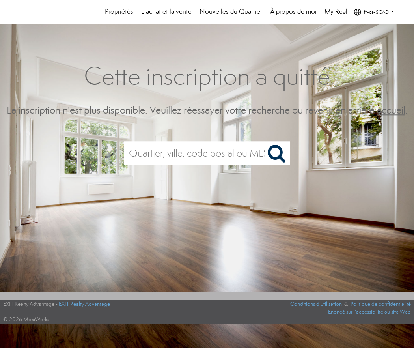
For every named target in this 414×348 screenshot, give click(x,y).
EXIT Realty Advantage (84, 304)
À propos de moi (293, 11)
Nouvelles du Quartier (231, 11)
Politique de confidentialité (381, 304)
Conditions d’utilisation (316, 304)
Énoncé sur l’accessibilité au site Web (369, 312)
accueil (391, 110)
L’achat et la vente (166, 11)
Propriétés (119, 11)
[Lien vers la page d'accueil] (39, 12)
